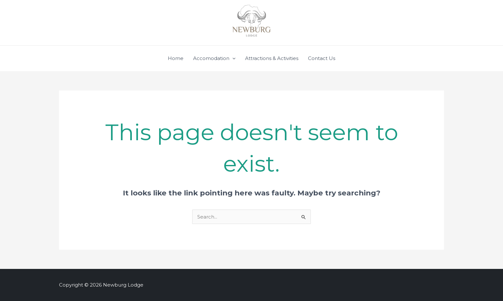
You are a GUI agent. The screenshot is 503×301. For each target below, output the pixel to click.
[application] (232, 58)
